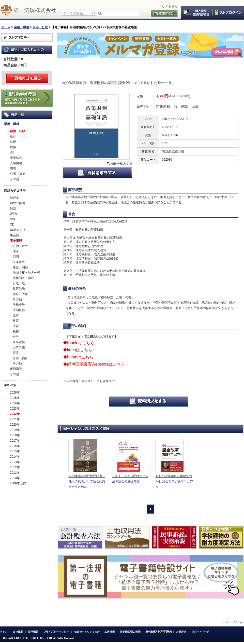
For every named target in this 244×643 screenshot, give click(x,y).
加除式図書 (17, 203)
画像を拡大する (121, 163)
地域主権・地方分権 (26, 272)
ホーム (5, 27)
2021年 (15, 419)
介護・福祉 (17, 174)
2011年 (15, 472)
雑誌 (13, 208)
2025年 (15, 398)
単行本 (14, 198)
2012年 (15, 467)
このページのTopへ (233, 622)
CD (12, 224)
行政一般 (19, 283)
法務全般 (19, 304)
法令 (16, 251)
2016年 (15, 446)
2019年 (15, 430)
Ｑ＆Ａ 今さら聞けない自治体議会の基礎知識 (130, 478)
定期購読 (16, 369)
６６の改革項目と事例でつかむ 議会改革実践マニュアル (174, 481)
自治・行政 (40, 27)
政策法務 (19, 288)
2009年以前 (18, 483)
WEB (13, 214)
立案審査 (19, 262)
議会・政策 (20, 294)
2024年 (15, 403)
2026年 (15, 392)
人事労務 (16, 163)
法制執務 (19, 310)
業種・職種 (21, 27)
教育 (13, 136)
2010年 (15, 478)
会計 (13, 152)
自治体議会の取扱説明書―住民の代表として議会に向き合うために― (87, 481)
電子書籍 (16, 240)
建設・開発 (20, 267)
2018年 (15, 435)
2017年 (15, 440)
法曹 (13, 142)
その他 (14, 179)
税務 (13, 147)
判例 (16, 256)
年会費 (14, 235)
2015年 (15, 451)
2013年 (15, 462)
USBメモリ (17, 230)
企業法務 (16, 158)
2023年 (15, 408)
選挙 (16, 315)
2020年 (15, 424)
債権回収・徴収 (23, 278)
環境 (13, 168)
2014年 (15, 456)
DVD (13, 219)
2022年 (15, 414)
